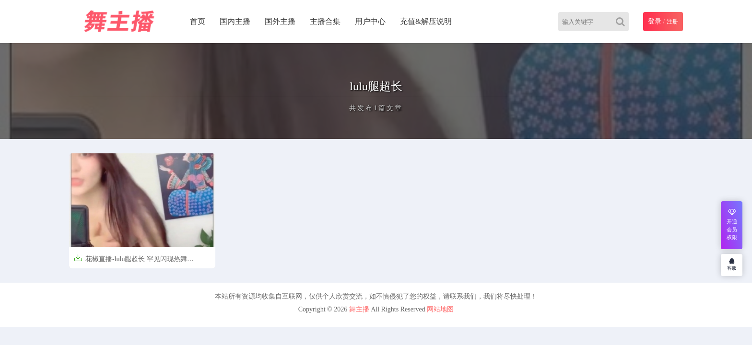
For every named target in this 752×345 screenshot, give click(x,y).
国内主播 (235, 21)
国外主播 (280, 21)
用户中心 (370, 21)
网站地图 (440, 309)
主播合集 (325, 21)
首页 (197, 21)
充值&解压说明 (426, 21)
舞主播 (359, 309)
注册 (672, 21)
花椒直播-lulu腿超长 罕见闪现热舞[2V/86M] (130, 261)
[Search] (622, 21)
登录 (654, 21)
